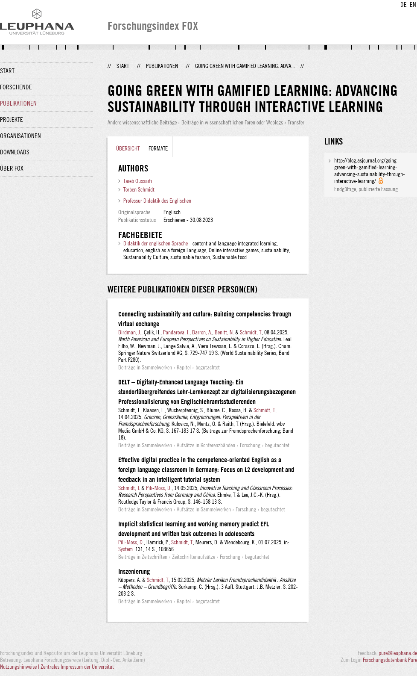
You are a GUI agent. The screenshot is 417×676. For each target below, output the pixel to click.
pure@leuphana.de (398, 652)
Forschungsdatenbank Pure (390, 659)
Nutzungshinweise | (20, 666)
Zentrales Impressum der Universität (77, 666)
